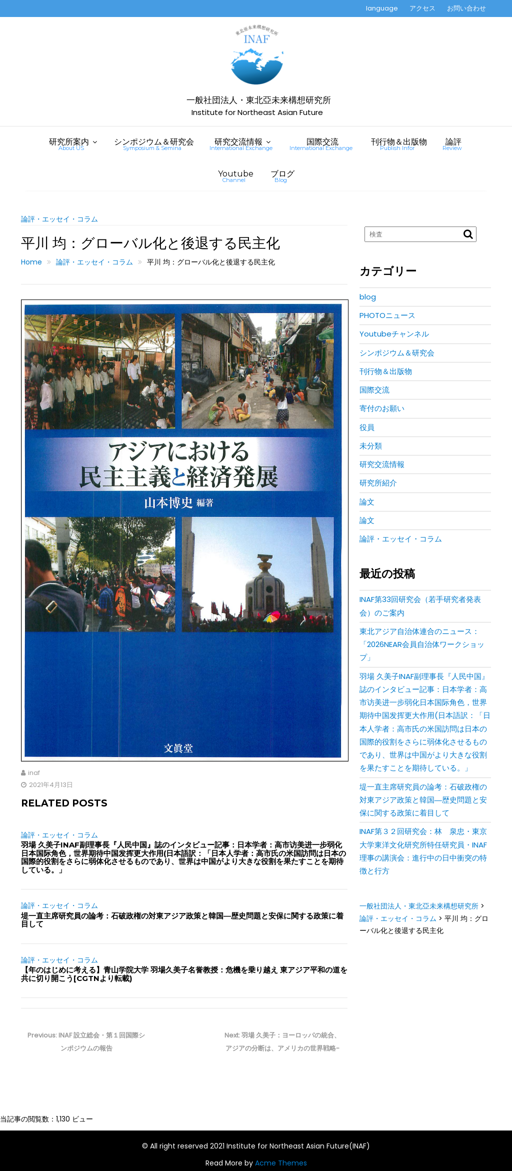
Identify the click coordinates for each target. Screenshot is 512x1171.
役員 (367, 427)
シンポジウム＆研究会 (154, 144)
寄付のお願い (382, 408)
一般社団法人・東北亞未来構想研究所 (258, 100)
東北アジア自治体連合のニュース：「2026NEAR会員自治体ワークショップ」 (422, 644)
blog (368, 297)
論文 (367, 501)
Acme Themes (281, 1163)
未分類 (371, 445)
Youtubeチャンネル (394, 333)
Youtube (236, 176)
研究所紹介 (378, 483)
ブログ (282, 176)
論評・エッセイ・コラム (59, 219)
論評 (452, 144)
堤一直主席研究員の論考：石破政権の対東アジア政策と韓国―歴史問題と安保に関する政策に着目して (182, 920)
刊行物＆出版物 (399, 144)
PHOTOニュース (388, 315)
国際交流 (321, 144)
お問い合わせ (466, 8)
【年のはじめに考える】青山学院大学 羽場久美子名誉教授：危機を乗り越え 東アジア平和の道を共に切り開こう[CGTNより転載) (184, 974)
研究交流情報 (241, 144)
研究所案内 (69, 144)
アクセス (423, 8)
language (382, 8)
